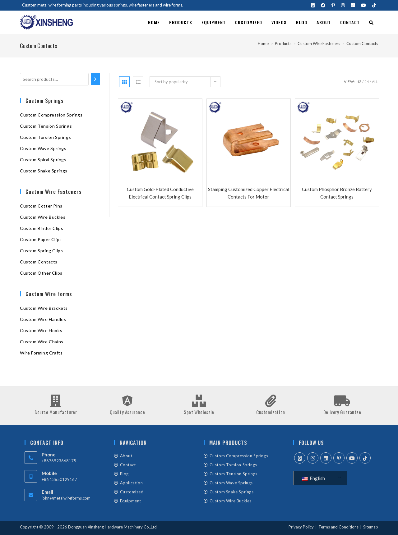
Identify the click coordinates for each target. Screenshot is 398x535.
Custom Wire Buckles (42, 217)
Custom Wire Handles (43, 319)
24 (366, 81)
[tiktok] (365, 458)
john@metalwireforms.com (66, 498)
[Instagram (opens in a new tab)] (343, 5)
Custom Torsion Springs (45, 137)
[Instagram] (312, 458)
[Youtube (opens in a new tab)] (363, 5)
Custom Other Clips (41, 273)
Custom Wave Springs (43, 148)
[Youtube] (352, 458)
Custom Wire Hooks (41, 330)
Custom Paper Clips (41, 239)
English (313, 478)
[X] (299, 458)
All (375, 81)
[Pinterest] (339, 458)
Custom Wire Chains (41, 341)
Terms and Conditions (338, 526)
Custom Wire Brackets (44, 308)
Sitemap (370, 526)
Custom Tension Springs (46, 126)
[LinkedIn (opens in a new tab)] (353, 5)
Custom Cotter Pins (41, 205)
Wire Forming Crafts (41, 352)
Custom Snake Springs (43, 170)
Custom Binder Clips (41, 228)
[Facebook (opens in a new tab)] (323, 5)
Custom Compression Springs (51, 114)
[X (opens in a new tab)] (313, 5)
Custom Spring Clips (41, 250)
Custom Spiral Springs (43, 159)
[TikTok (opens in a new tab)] (372, 5)
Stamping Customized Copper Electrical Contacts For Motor (248, 192)
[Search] (95, 79)
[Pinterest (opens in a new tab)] (333, 5)
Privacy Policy (301, 526)
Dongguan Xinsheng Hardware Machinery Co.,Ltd (112, 526)
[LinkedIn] (325, 458)
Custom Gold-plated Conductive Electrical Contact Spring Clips (160, 192)
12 (359, 81)
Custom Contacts (362, 43)
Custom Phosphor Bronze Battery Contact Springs (337, 192)
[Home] (263, 43)
